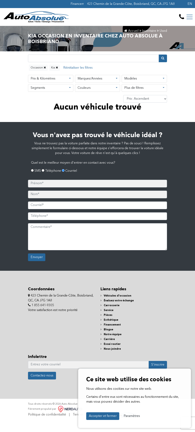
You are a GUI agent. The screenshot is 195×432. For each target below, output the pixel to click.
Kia (54, 67)
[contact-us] (181, 17)
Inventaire (149, 31)
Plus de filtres (134, 88)
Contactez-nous (42, 375)
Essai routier (111, 344)
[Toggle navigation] (189, 17)
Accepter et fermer (103, 416)
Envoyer (37, 257)
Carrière (108, 339)
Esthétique (109, 320)
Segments (38, 88)
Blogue (107, 329)
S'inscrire (157, 364)
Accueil (131, 31)
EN (190, 4)
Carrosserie (110, 305)
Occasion (38, 67)
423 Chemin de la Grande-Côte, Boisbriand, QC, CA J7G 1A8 (131, 4)
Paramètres (132, 416)
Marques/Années (90, 78)
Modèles (130, 78)
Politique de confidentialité (47, 414)
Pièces (106, 315)
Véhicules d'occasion (116, 296)
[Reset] (78, 68)
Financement (111, 324)
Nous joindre (111, 349)
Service (107, 310)
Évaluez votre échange (117, 300)
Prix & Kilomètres (43, 78)
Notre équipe (111, 334)
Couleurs (84, 88)
